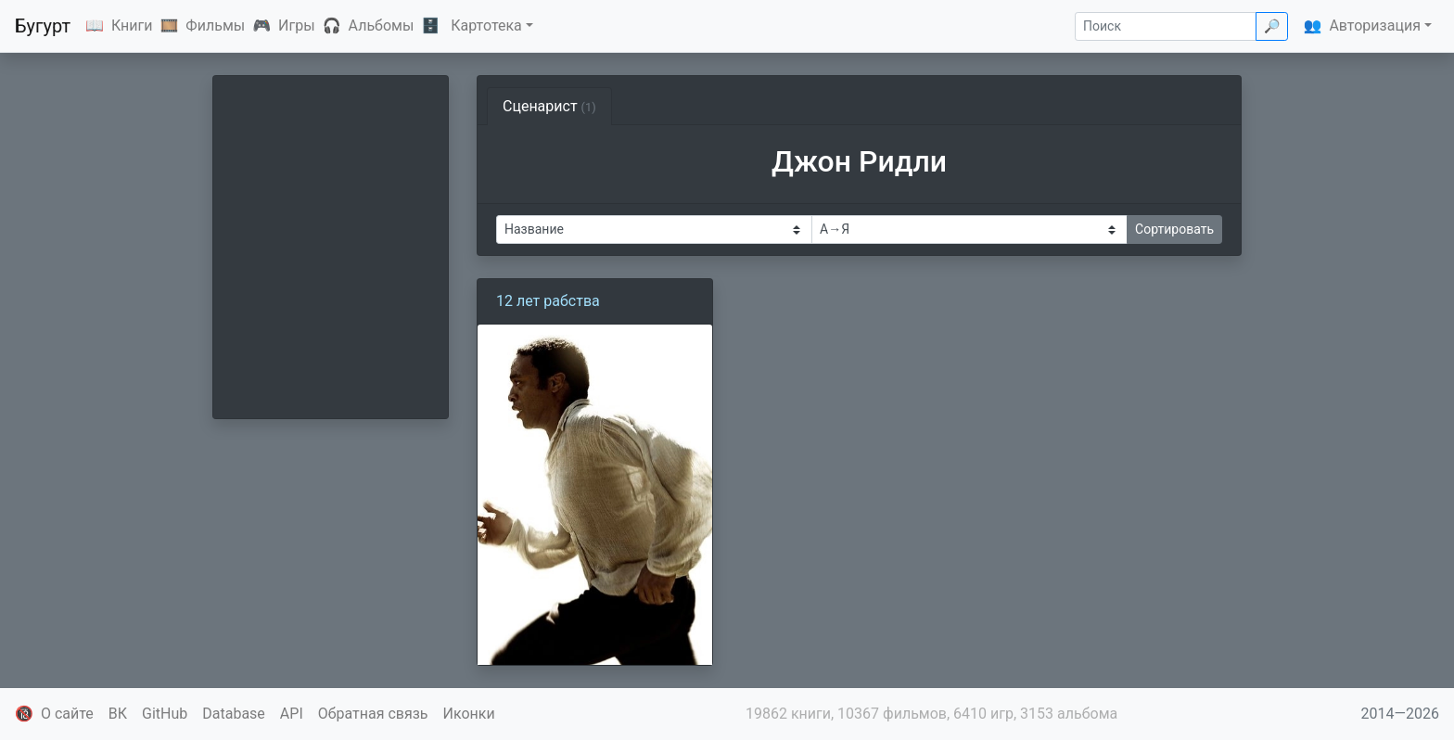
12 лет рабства (548, 301)
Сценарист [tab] (549, 106)
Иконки (469, 713)
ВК (117, 713)
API (291, 713)
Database (233, 713)
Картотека (486, 25)
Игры (296, 25)
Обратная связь (373, 713)
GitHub (164, 713)
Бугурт (42, 26)
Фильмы (215, 25)
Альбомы (382, 25)
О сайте (67, 713)
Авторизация (1375, 25)
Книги (132, 25)
